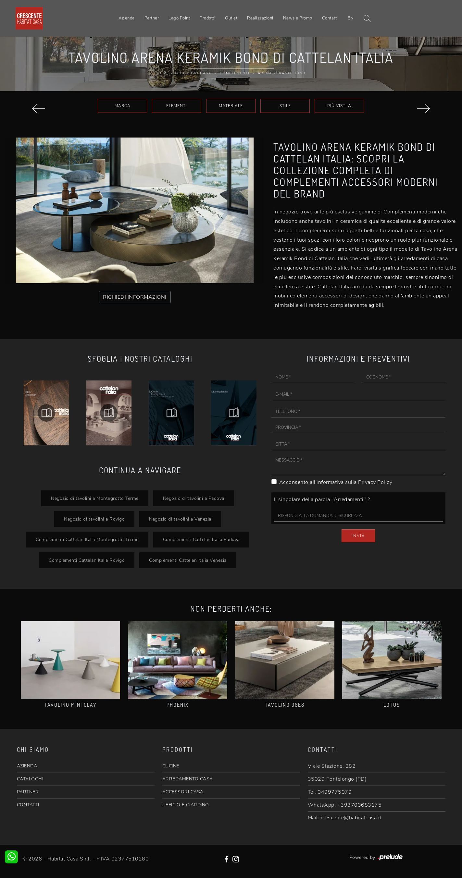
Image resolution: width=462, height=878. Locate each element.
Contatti (330, 18)
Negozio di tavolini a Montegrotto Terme (95, 498)
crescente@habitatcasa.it (351, 817)
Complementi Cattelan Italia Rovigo (87, 560)
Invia (358, 535)
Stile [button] (285, 105)
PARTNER (28, 792)
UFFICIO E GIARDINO (185, 805)
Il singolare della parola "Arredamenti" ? (322, 499)
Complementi (234, 73)
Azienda (127, 18)
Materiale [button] (231, 105)
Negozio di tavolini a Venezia (180, 519)
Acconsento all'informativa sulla (336, 482)
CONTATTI (28, 805)
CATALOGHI (30, 779)
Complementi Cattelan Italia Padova (201, 539)
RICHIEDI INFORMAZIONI (135, 297)
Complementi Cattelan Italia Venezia (188, 560)
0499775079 (335, 792)
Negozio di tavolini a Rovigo (94, 519)
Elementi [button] (176, 105)
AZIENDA (27, 766)
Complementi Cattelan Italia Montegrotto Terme (87, 539)
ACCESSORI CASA (183, 792)
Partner (151, 18)
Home (163, 73)
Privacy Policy (375, 482)
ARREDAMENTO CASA (187, 779)
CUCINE (170, 766)
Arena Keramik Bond (282, 73)
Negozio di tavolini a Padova (193, 498)
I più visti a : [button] (339, 105)
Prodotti (207, 18)
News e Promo (297, 18)
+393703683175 (359, 805)
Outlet (231, 18)
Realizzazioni (260, 18)
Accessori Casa (192, 73)
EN (351, 18)
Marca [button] (123, 105)
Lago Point (179, 18)
